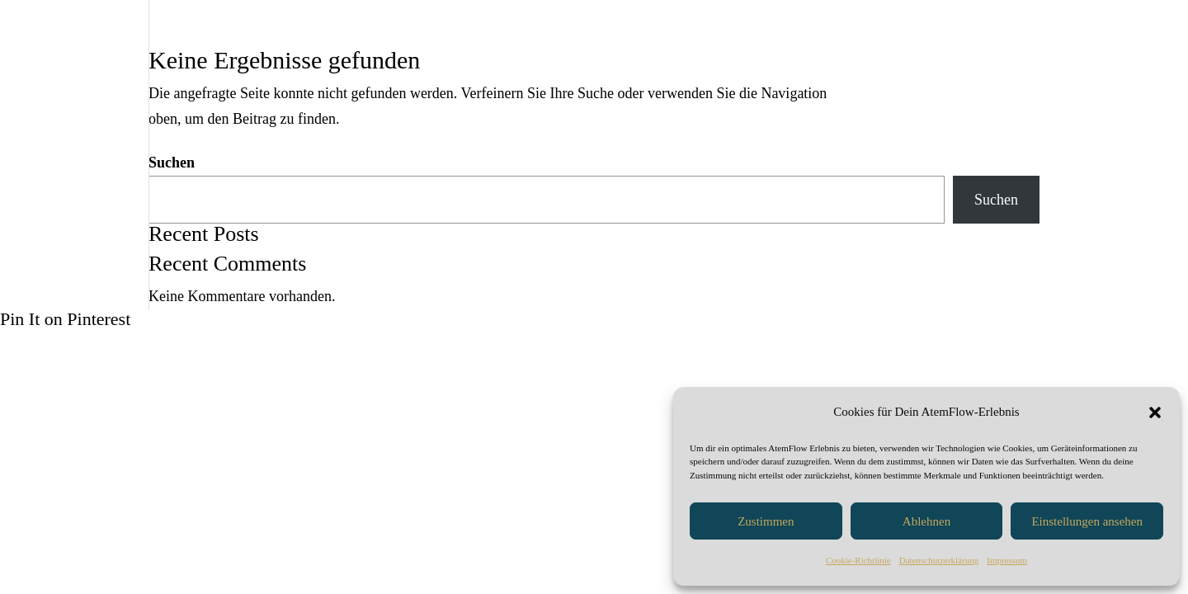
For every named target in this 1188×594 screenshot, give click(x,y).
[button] (1155, 412)
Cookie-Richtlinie (858, 560)
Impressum (1007, 560)
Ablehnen (926, 521)
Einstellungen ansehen (1087, 521)
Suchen (171, 162)
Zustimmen (766, 521)
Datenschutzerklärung (939, 560)
